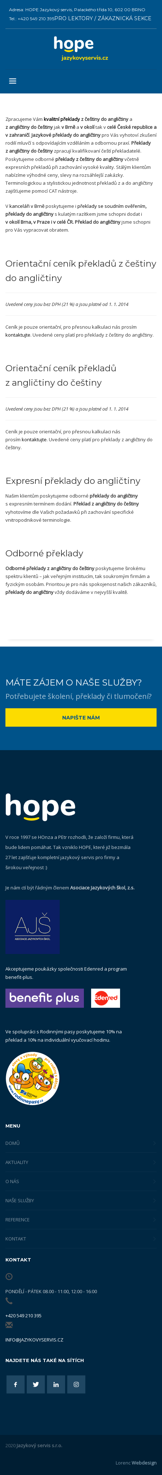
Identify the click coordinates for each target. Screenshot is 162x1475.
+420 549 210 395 (23, 1315)
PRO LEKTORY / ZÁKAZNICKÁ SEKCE (103, 18)
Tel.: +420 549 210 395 (31, 18)
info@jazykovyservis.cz (34, 1339)
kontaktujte (17, 335)
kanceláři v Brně (26, 206)
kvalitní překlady (62, 119)
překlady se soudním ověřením (111, 206)
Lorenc (136, 1462)
